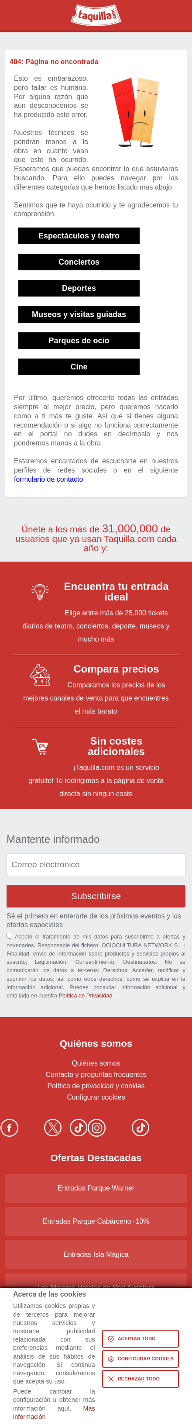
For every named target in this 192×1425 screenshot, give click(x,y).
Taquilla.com (90, 7)
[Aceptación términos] (9, 935)
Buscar (19, 15)
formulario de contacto (48, 479)
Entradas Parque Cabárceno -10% (96, 1221)
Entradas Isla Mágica (95, 1254)
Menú (173, 15)
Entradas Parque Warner (96, 1188)
